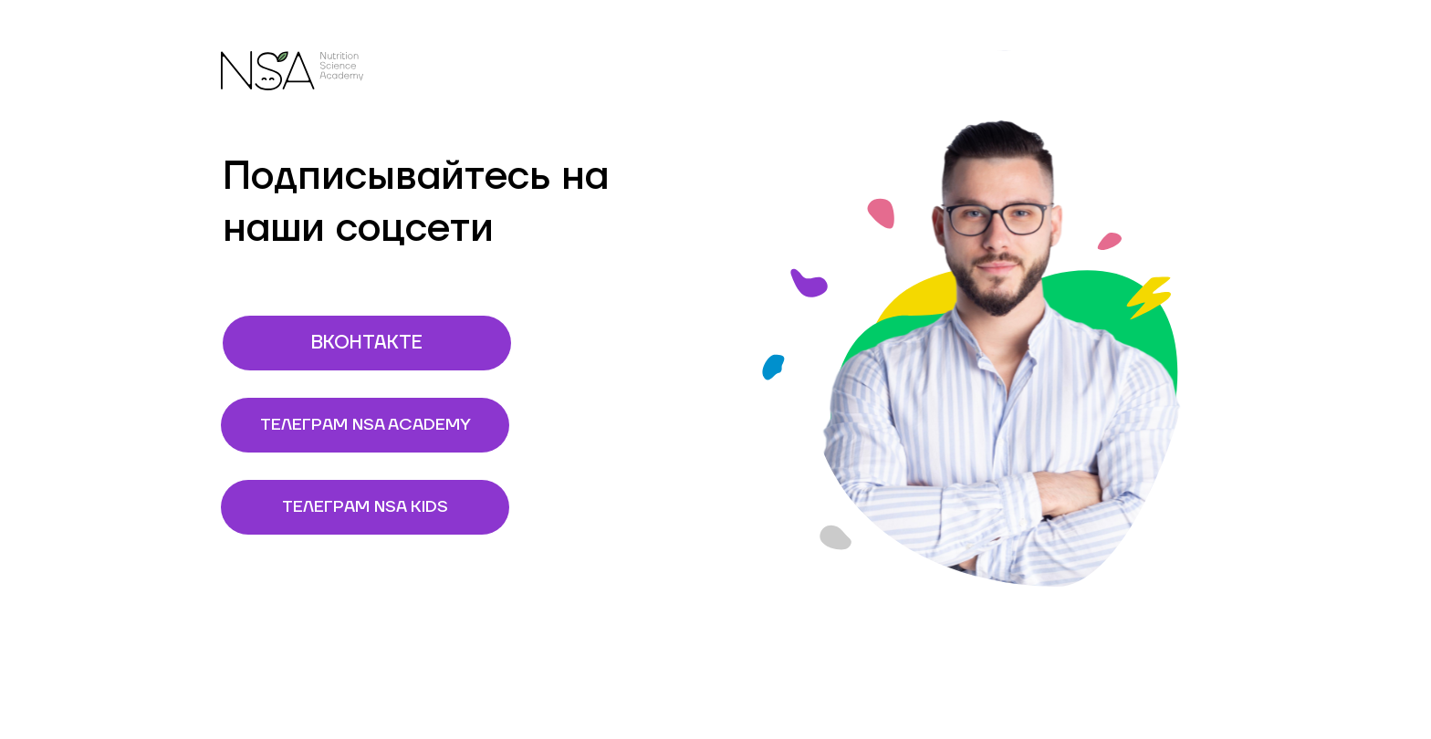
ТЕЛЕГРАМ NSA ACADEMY (385, 425)
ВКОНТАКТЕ (411, 343)
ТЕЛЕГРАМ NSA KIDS (395, 507)
